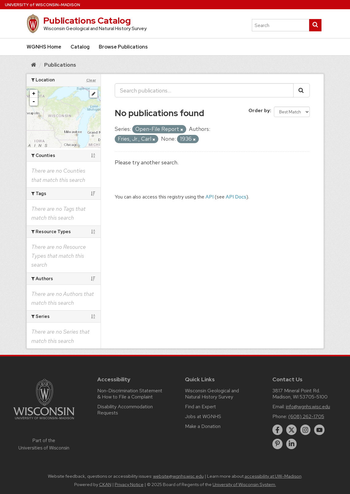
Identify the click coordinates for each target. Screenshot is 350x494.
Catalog (80, 47)
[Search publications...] (204, 90)
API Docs (236, 197)
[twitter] (291, 430)
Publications (60, 64)
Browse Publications (123, 47)
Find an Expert (200, 406)
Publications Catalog (87, 20)
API (209, 197)
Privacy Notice (129, 484)
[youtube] (319, 430)
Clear (91, 80)
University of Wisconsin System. (244, 484)
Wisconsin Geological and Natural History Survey (212, 393)
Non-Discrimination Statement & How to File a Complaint (129, 393)
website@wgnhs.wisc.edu (178, 476)
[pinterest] (277, 444)
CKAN (105, 484)
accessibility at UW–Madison (273, 476)
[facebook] (277, 430)
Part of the (43, 444)
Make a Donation (203, 426)
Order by (259, 110)
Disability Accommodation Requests (125, 409)
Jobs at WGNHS (203, 416)
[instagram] (305, 430)
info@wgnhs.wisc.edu (308, 406)
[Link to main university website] (44, 420)
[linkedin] (291, 444)
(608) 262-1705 (306, 416)
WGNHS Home (44, 47)
